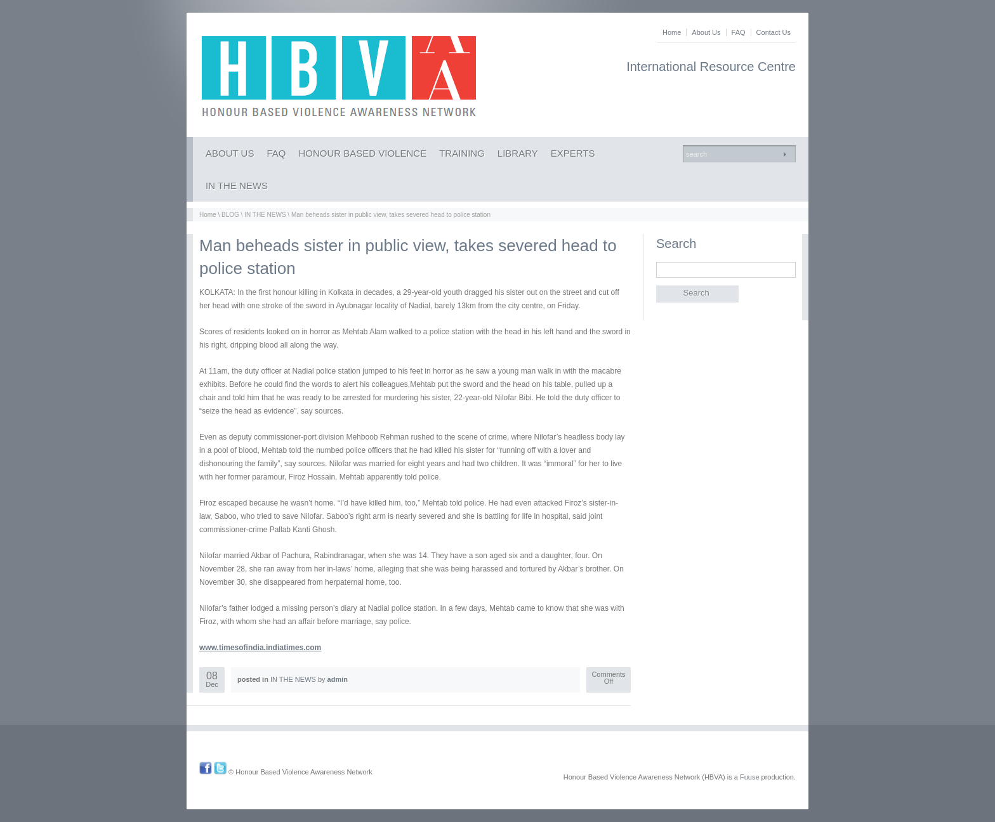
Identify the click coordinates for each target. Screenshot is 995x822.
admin (337, 679)
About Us (706, 32)
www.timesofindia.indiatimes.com (260, 647)
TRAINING (462, 153)
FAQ (739, 32)
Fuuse (750, 777)
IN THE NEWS (237, 185)
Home (671, 32)
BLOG (230, 214)
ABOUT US (230, 153)
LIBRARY (518, 153)
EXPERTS (573, 153)
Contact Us (773, 32)
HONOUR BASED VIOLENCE (362, 153)
